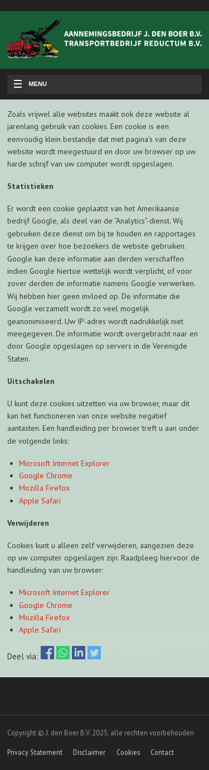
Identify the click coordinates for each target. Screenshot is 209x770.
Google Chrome (45, 475)
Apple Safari (40, 501)
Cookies (128, 752)
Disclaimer (89, 752)
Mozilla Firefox (44, 488)
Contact (162, 752)
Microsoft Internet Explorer (64, 463)
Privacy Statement (34, 752)
